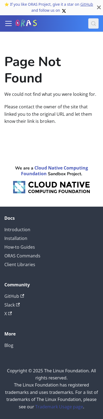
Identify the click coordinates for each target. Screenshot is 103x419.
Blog (8, 345)
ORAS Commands (22, 256)
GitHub (86, 4)
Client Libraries (19, 264)
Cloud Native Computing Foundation (54, 171)
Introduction (17, 230)
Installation (15, 238)
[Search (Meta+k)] (93, 23)
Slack (12, 305)
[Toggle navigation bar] (8, 23)
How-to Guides (19, 247)
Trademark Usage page (59, 407)
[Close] (99, 7)
